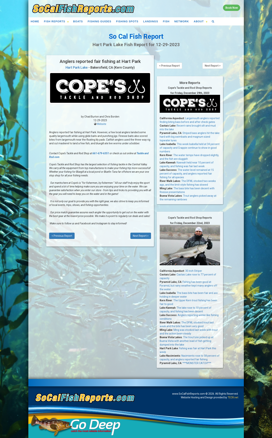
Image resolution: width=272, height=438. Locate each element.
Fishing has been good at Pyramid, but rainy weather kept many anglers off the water (188, 285)
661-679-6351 (100, 153)
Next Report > (141, 235)
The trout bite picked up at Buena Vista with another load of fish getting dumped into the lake (186, 341)
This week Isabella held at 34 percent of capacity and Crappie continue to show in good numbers (190, 148)
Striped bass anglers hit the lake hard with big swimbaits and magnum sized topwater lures (190, 137)
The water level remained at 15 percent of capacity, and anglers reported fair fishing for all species (187, 173)
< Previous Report (62, 235)
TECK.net (233, 397)
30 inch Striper (193, 270)
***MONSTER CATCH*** (196, 363)
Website (101, 124)
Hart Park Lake (77, 67)
